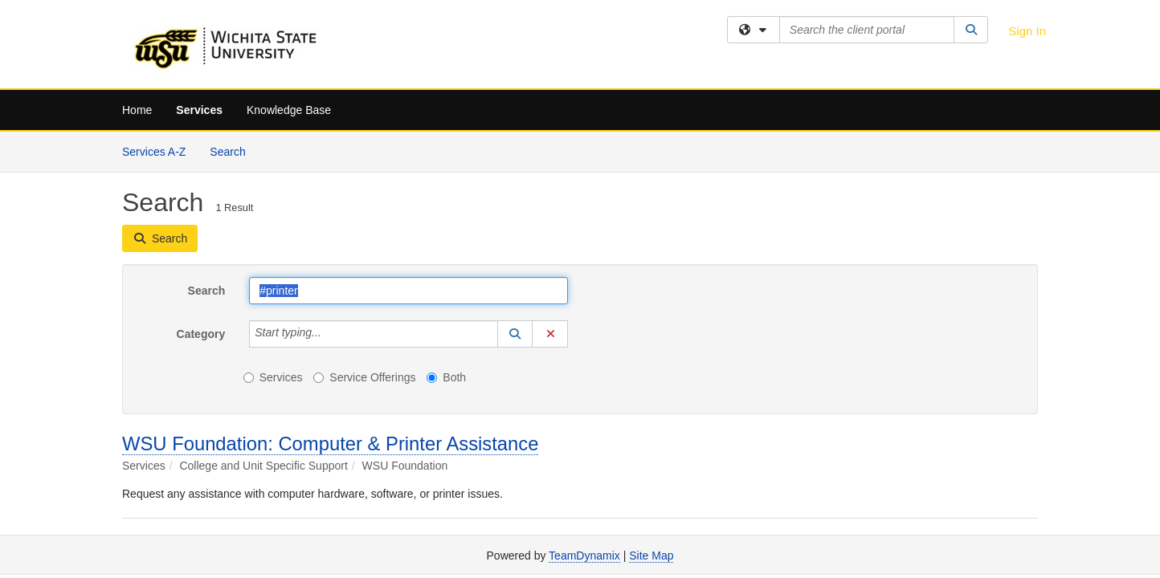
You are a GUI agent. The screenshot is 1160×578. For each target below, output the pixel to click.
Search (233, 150)
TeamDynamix (584, 555)
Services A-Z (154, 151)
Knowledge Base (289, 110)
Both (446, 377)
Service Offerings (364, 377)
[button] (515, 334)
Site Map (651, 555)
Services (199, 110)
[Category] (330, 334)
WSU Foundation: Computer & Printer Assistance (330, 443)
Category (201, 334)
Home (137, 110)
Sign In (1027, 31)
